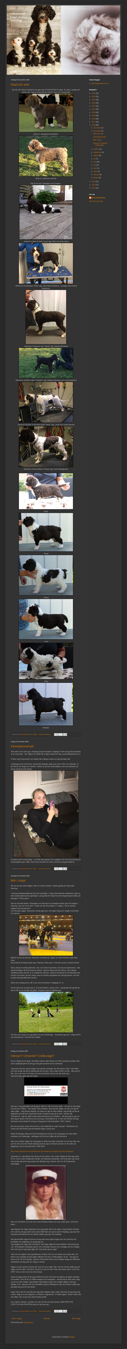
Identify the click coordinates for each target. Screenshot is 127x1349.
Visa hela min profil (96, 201)
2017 (94, 122)
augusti (96, 155)
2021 (94, 109)
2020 (94, 112)
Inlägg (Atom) (28, 1322)
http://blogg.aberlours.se (100, 83)
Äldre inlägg (76, 1318)
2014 (94, 185)
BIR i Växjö (18, 880)
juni (95, 162)
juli (95, 159)
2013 (94, 188)
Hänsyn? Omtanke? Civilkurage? (32, 1056)
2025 (94, 97)
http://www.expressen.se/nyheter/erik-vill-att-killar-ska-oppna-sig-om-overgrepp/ (42, 1151)
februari (97, 175)
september (98, 152)
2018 (94, 119)
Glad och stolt (20, 84)
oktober (96, 149)
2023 (94, 103)
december (97, 128)
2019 (94, 115)
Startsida (47, 1318)
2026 (94, 93)
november (97, 131)
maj (95, 165)
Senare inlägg (16, 1318)
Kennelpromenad (22, 746)
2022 (94, 106)
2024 (94, 100)
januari (96, 178)
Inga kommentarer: (45, 734)
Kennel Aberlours (98, 198)
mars (96, 171)
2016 (94, 125)
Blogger (72, 1337)
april (95, 168)
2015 (94, 182)
